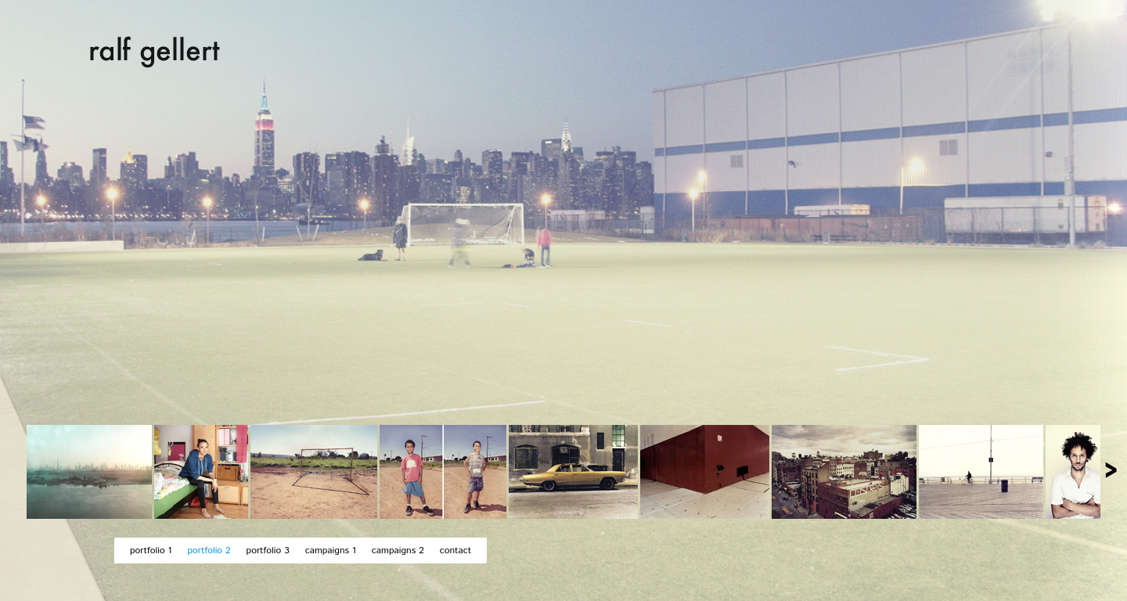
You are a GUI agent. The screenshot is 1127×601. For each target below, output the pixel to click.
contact (455, 550)
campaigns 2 (398, 550)
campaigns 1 (330, 550)
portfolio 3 (268, 550)
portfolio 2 (208, 550)
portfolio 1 (150, 550)
